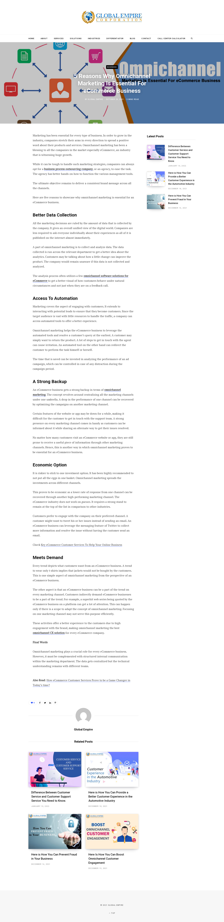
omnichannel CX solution (49, 633)
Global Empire (95, 99)
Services (59, 38)
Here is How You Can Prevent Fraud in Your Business (179, 199)
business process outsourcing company (68, 169)
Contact (146, 38)
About (44, 38)
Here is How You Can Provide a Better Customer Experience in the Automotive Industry (110, 796)
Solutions (76, 38)
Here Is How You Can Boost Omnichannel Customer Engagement (106, 858)
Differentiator (114, 38)
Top (112, 913)
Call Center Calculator (171, 38)
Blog (132, 38)
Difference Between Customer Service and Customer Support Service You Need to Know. (51, 796)
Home (31, 38)
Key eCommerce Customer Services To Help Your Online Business (81, 544)
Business (112, 67)
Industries (94, 38)
